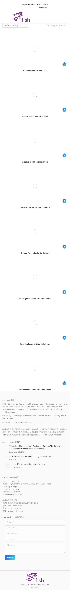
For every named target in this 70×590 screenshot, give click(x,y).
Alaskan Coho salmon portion (35, 116)
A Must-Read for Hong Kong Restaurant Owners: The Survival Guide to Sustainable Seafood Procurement (34, 447)
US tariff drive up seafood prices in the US (29, 464)
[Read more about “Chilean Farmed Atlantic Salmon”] (64, 247)
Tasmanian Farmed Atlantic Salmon (35, 390)
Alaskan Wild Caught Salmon (35, 162)
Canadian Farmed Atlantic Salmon (35, 207)
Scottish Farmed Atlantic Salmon (35, 344)
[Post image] (6, 446)
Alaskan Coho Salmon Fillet (35, 71)
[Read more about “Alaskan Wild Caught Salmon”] (64, 155)
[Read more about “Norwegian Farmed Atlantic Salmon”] (64, 292)
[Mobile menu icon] (62, 17)
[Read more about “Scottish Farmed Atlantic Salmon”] (64, 338)
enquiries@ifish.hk (14, 494)
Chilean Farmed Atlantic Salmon (35, 253)
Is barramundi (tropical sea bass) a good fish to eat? (30, 456)
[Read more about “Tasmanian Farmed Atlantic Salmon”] (64, 383)
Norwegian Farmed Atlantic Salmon (35, 298)
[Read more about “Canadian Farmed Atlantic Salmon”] (64, 201)
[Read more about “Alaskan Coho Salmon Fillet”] (64, 64)
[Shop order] (15, 25)
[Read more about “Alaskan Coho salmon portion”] (64, 110)
